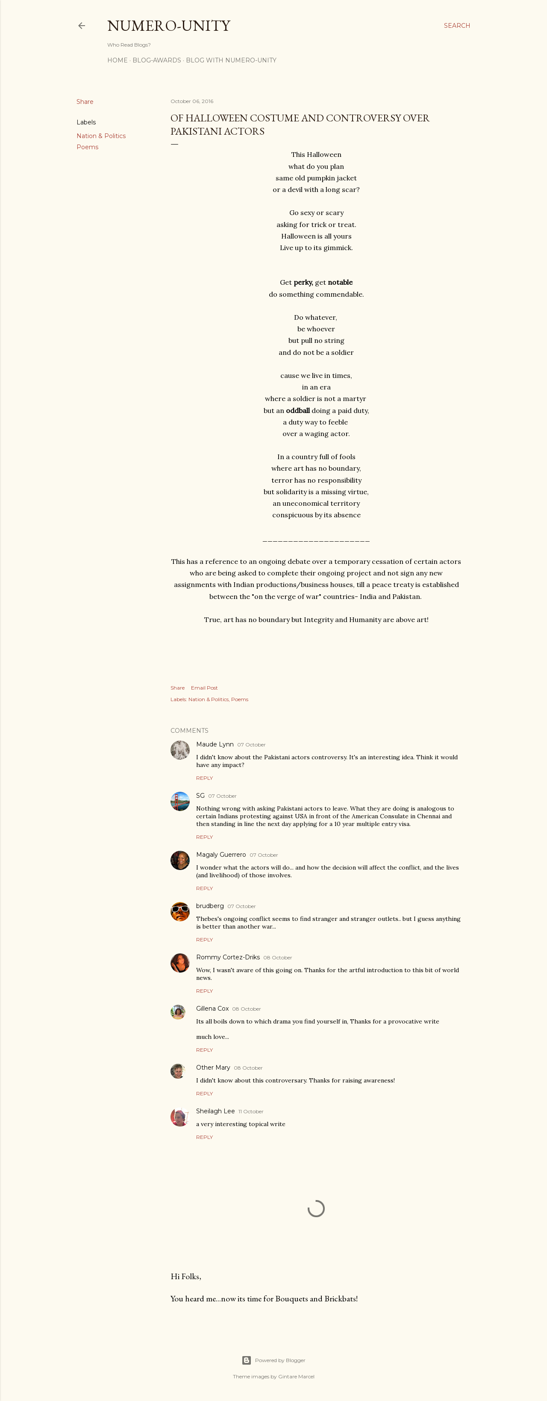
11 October (251, 1111)
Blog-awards (156, 60)
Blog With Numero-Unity (231, 60)
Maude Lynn (215, 744)
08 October (277, 957)
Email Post (204, 687)
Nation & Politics (101, 136)
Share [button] (85, 102)
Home (117, 60)
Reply (204, 778)
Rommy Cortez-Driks (228, 957)
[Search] (457, 25)
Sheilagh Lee (215, 1111)
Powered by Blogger (273, 1360)
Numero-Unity (168, 25)
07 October (251, 744)
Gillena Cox (212, 1008)
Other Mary (213, 1067)
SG (200, 795)
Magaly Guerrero (221, 854)
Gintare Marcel (296, 1376)
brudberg (210, 906)
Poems (87, 147)
